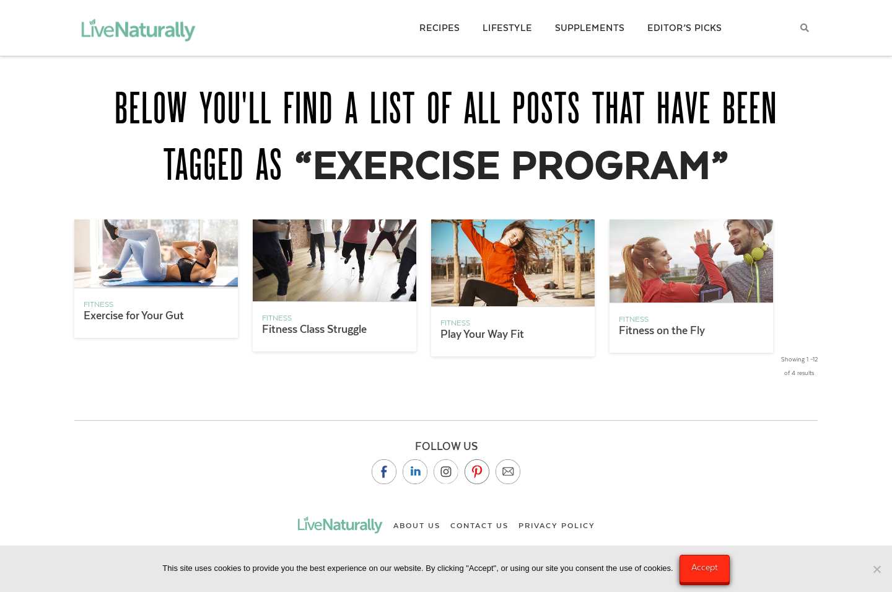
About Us (416, 525)
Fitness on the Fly (662, 330)
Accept (704, 567)
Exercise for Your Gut (134, 315)
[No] (876, 569)
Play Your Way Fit (482, 334)
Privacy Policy (556, 525)
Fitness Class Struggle (314, 329)
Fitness (98, 304)
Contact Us (479, 525)
